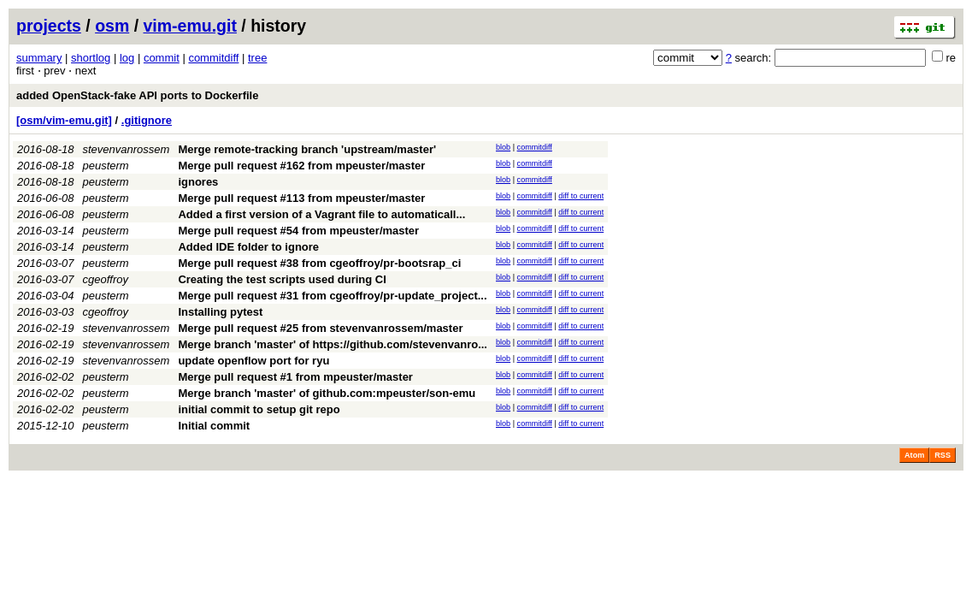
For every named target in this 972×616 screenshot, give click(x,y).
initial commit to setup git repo (258, 409)
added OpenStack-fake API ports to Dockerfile (137, 95)
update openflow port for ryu (253, 360)
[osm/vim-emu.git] (64, 120)
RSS (942, 455)
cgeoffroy (105, 279)
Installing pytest (220, 311)
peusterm (106, 165)
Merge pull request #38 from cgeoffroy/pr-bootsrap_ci (319, 263)
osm (112, 25)
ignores (198, 181)
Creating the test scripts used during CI (282, 279)
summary (39, 57)
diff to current (581, 196)
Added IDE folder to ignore (248, 246)
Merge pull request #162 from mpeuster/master (301, 165)
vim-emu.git (190, 25)
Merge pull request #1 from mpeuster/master (295, 376)
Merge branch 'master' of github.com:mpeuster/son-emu (326, 393)
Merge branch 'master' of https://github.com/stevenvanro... (332, 344)
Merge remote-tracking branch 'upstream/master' (307, 149)
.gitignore (146, 120)
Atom (914, 455)
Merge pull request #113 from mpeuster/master (301, 198)
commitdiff (213, 57)
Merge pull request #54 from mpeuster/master (298, 230)
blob (503, 147)
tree (257, 57)
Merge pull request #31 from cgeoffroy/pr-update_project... (332, 295)
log (127, 57)
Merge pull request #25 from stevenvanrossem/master (320, 328)
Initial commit (214, 425)
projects (48, 25)
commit (162, 57)
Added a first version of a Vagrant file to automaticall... (321, 214)
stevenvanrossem (126, 149)
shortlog (90, 57)
